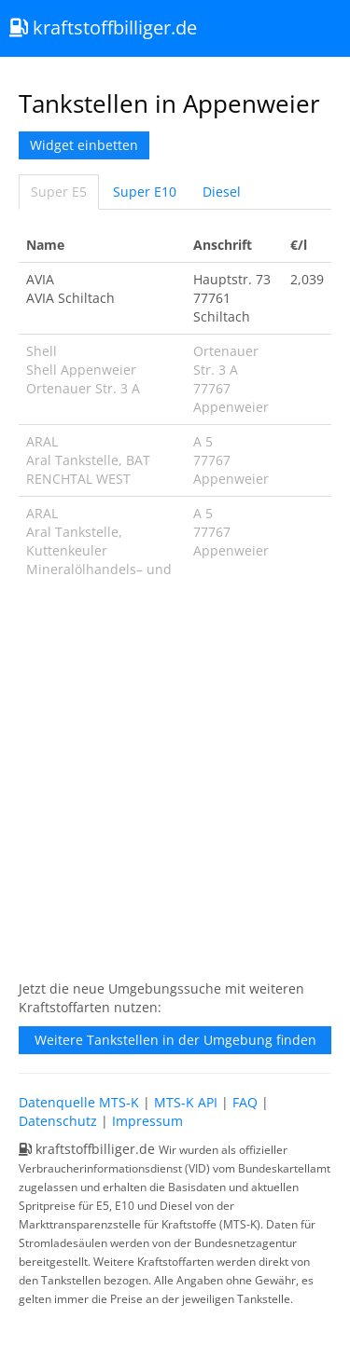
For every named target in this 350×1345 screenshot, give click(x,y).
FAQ (245, 1102)
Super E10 (144, 191)
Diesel (222, 191)
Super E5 (59, 191)
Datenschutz (58, 1121)
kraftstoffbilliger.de (103, 27)
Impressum (147, 1121)
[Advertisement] (175, 789)
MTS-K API (185, 1102)
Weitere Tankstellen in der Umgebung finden (175, 1040)
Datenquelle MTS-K (79, 1102)
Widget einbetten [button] (84, 145)
